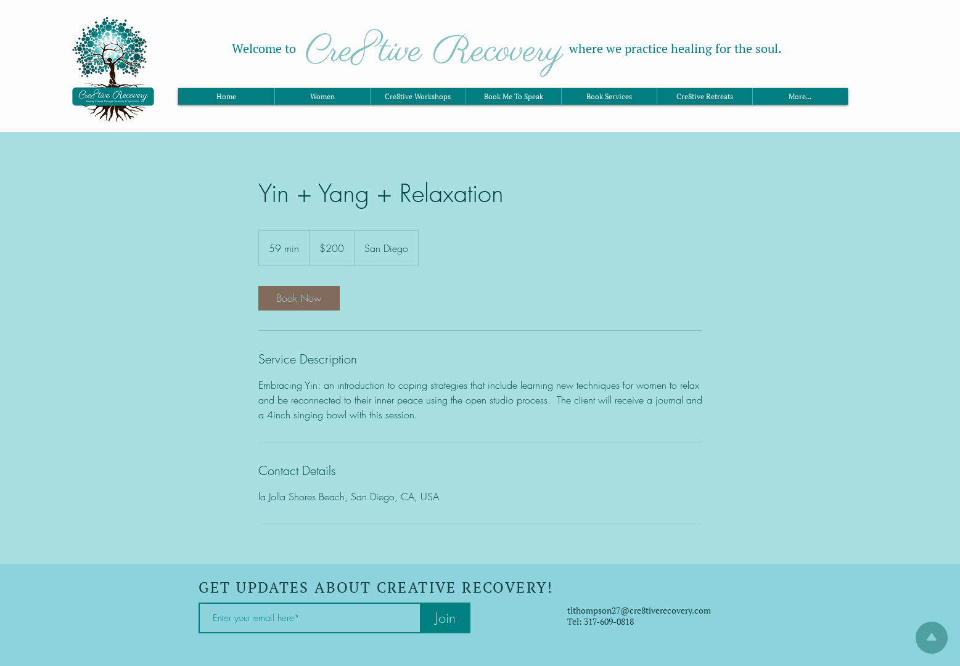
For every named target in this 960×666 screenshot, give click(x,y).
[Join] (445, 618)
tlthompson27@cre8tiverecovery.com (639, 610)
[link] (299, 298)
